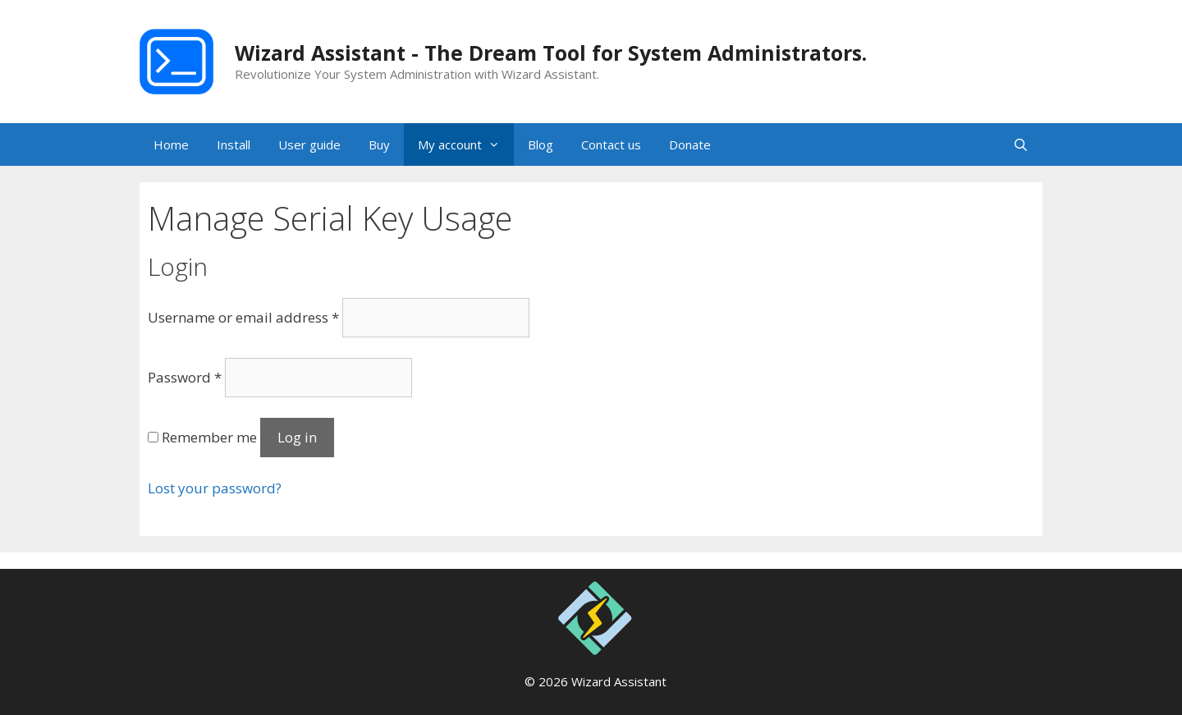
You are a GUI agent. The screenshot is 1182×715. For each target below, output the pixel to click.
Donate (690, 144)
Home (171, 144)
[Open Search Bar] (1020, 144)
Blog (540, 144)
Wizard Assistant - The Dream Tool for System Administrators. (551, 52)
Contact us (611, 144)
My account (466, 144)
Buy (379, 144)
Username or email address (243, 317)
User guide (309, 144)
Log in (297, 437)
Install (233, 144)
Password (185, 377)
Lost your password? (215, 488)
